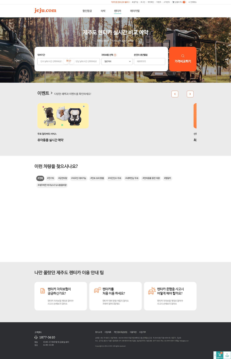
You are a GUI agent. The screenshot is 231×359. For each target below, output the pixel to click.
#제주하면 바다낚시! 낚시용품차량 (52, 185)
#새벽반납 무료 (131, 178)
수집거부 (142, 332)
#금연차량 (62, 178)
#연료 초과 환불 (97, 178)
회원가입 (135, 2)
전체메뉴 (192, 2)
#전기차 (50, 178)
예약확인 (151, 2)
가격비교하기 (183, 58)
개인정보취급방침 (120, 332)
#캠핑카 (167, 178)
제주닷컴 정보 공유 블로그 (120, 2)
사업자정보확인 (133, 338)
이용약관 (133, 332)
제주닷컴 (45, 11)
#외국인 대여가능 (78, 178)
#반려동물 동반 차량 (151, 178)
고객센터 (167, 2)
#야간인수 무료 (114, 178)
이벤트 (158, 2)
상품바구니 (178, 2)
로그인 (143, 2)
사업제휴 (107, 332)
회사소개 (98, 332)
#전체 (40, 178)
